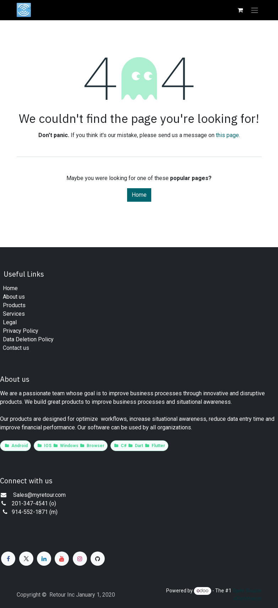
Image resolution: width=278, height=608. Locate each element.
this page (227, 135)
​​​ (14, 313)
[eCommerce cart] (240, 10)
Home (139, 194)
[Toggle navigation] (254, 10)
